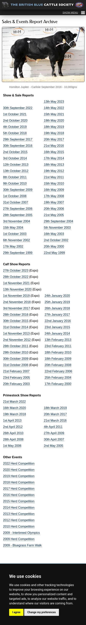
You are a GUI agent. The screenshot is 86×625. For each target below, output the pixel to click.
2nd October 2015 (15, 152)
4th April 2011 (53, 426)
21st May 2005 (54, 215)
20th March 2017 (55, 414)
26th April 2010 (13, 433)
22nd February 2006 (58, 371)
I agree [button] (16, 612)
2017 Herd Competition (19, 488)
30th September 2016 (17, 145)
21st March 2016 (55, 420)
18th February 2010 (58, 352)
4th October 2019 (15, 126)
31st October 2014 (15, 327)
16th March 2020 (14, 408)
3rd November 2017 (16, 308)
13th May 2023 (54, 101)
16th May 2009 (54, 189)
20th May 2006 (54, 208)
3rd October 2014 (15, 158)
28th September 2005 (17, 215)
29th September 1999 (17, 252)
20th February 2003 (16, 383)
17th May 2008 (54, 196)
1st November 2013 (16, 333)
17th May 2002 (13, 246)
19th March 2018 (14, 414)
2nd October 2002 (56, 240)
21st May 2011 (54, 177)
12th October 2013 (15, 164)
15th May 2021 (54, 114)
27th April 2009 (54, 433)
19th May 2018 (54, 133)
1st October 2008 (15, 196)
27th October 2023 (15, 270)
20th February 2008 (58, 365)
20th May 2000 (54, 246)
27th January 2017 (57, 314)
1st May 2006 (12, 445)
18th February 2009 (58, 358)
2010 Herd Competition (19, 526)
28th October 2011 (15, 346)
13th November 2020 (17, 289)
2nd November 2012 (17, 339)
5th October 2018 (15, 133)
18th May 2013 (54, 164)
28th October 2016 (15, 314)
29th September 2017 (17, 139)
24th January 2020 (57, 295)
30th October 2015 (15, 321)
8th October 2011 (15, 177)
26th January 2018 (57, 308)
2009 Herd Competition (19, 539)
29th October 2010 (15, 352)
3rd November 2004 (16, 221)
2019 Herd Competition (19, 476)
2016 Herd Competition (19, 495)
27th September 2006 (17, 208)
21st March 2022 (14, 401)
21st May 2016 (54, 145)
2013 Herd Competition (19, 513)
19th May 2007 (54, 202)
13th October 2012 (15, 171)
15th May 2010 (54, 183)
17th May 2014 (54, 158)
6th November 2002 (16, 240)
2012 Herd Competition (19, 520)
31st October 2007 (15, 202)
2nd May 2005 (53, 445)
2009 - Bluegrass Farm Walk (22, 545)
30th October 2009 (15, 358)
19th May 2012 (54, 171)
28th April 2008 (13, 439)
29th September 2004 (58, 221)
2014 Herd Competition (19, 507)
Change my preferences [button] (41, 612)
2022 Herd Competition (19, 463)
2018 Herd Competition (19, 482)
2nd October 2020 (15, 120)
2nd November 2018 (17, 302)
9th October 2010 (15, 183)
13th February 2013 (58, 339)
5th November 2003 (57, 227)
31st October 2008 (15, 365)
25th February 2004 (58, 377)
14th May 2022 (54, 108)
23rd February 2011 (58, 346)
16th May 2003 (54, 233)
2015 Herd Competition (19, 501)
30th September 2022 (17, 108)
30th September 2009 (17, 189)
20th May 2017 (54, 139)
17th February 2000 (58, 383)
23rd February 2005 (16, 377)
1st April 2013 (12, 420)
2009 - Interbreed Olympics (21, 532)
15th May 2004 (13, 227)
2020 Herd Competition (19, 469)
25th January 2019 (57, 302)
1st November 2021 (16, 283)
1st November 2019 (16, 295)
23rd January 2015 (57, 327)
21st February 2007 (16, 371)
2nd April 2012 (13, 426)
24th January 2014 (57, 333)
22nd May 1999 (54, 252)
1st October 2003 (15, 233)
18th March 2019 (55, 408)
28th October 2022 (15, 276)
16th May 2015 (54, 152)
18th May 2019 (54, 126)
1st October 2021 (15, 114)
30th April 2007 (54, 439)
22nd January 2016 (58, 321)
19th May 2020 (54, 120)
